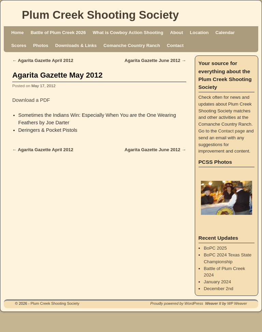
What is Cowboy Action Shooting (128, 32)
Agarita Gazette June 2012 (155, 60)
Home (17, 32)
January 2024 (217, 281)
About (176, 32)
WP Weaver (237, 303)
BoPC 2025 (215, 248)
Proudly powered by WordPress (176, 303)
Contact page (231, 130)
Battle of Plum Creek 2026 (58, 32)
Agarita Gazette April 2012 (42, 60)
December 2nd (218, 288)
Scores (18, 45)
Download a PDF (31, 100)
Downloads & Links (76, 45)
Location (199, 32)
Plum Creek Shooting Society (100, 15)
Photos (40, 45)
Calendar (225, 32)
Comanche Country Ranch (131, 45)
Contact (175, 45)
